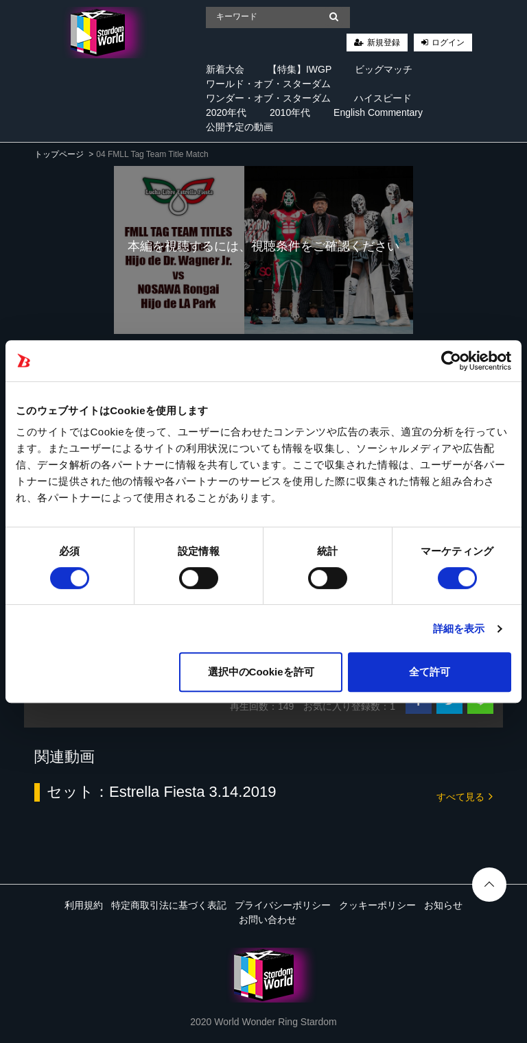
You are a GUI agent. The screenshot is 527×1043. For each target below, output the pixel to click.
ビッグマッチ (383, 69)
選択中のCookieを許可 (261, 672)
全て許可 (429, 672)
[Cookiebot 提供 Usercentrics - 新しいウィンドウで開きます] (451, 360)
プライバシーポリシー (283, 905)
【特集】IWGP (299, 69)
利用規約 (84, 905)
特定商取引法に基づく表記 (168, 905)
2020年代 (226, 112)
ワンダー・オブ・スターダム (268, 98)
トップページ (59, 154)
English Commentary (378, 112)
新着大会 (225, 69)
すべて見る (464, 796)
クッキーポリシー (377, 905)
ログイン (448, 42)
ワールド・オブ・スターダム (268, 83)
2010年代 (290, 112)
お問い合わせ (267, 919)
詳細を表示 (459, 628)
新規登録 (383, 42)
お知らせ (443, 905)
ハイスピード (383, 98)
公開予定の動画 (239, 126)
